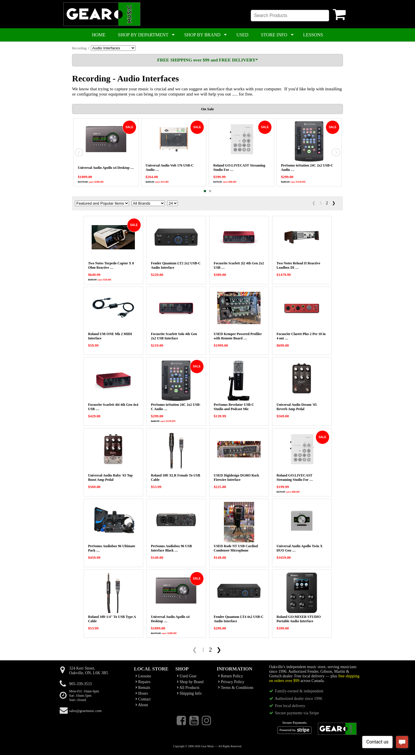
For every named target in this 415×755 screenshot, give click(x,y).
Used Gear (187, 676)
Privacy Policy (231, 682)
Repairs (142, 682)
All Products (188, 687)
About (141, 705)
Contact (143, 699)
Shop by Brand (190, 682)
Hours (141, 693)
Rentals (142, 687)
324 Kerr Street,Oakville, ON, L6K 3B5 (88, 670)
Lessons (143, 676)
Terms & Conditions (235, 687)
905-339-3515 (80, 684)
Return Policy (230, 676)
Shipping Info (189, 693)
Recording (79, 48)
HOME (98, 34)
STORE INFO (274, 34)
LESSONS (313, 34)
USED (242, 34)
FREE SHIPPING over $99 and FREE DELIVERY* (207, 59)
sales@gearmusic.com (85, 711)
